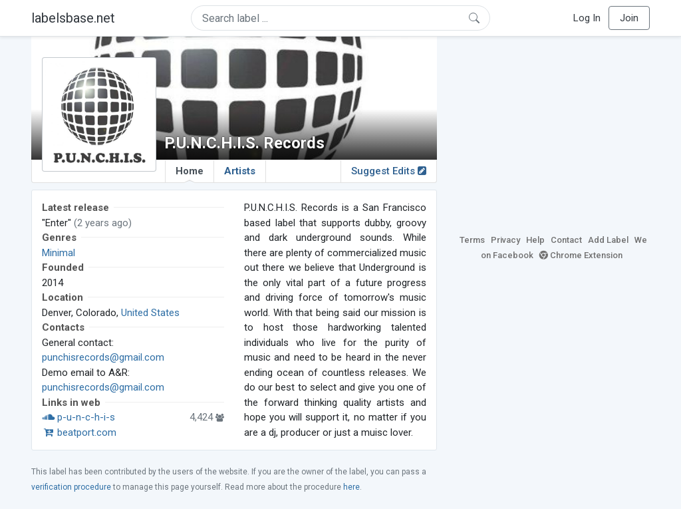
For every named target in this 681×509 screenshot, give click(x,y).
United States (150, 313)
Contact (566, 240)
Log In (587, 18)
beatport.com (79, 432)
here (351, 487)
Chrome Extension (580, 255)
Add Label (608, 240)
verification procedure (71, 487)
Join (629, 18)
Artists (239, 171)
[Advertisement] (553, 133)
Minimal (58, 253)
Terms (472, 240)
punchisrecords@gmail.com (103, 357)
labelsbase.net (73, 18)
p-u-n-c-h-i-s (78, 417)
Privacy (505, 240)
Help (535, 240)
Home (190, 173)
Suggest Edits (388, 171)
